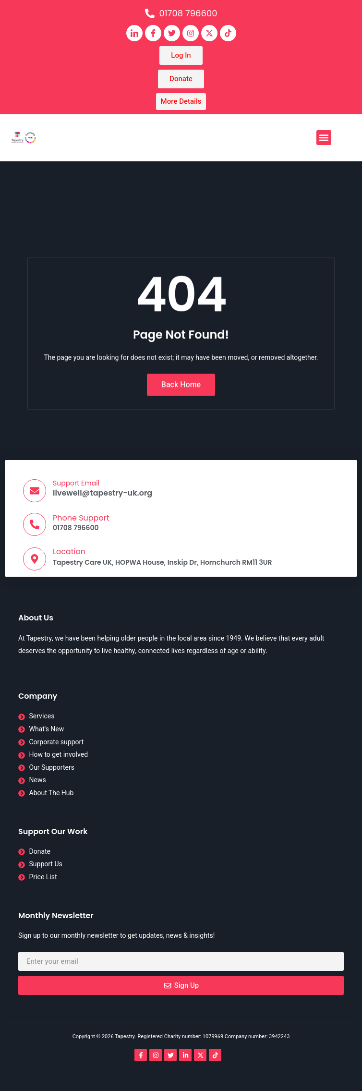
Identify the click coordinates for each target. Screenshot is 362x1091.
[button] (324, 137)
